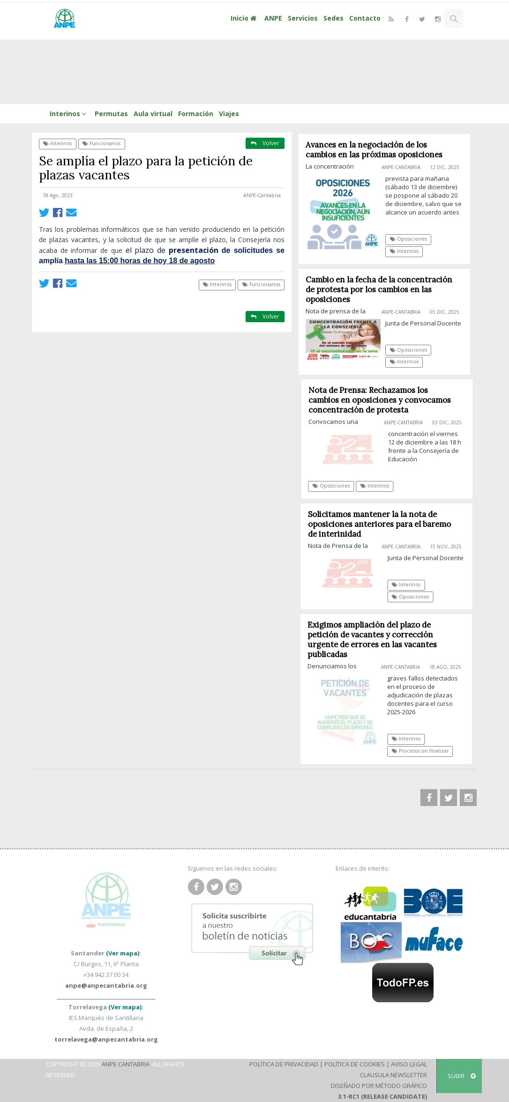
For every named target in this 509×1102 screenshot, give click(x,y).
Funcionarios (101, 143)
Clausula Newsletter (393, 1075)
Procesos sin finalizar (422, 750)
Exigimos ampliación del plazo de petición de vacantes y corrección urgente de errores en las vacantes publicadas (375, 639)
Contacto (365, 18)
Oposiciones (408, 239)
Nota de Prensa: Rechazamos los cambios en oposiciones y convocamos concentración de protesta (382, 400)
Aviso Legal (409, 1064)
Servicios (303, 18)
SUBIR (462, 1076)
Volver (265, 143)
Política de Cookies (354, 1064)
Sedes (333, 18)
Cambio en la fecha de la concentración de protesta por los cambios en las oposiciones (379, 289)
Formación (195, 113)
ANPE (273, 18)
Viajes (229, 113)
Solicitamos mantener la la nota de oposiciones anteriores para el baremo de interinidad (382, 524)
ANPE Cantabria (126, 1064)
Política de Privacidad (283, 1064)
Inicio (245, 18)
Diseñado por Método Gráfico (379, 1085)
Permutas (111, 113)
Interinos (69, 113)
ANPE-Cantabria (262, 195)
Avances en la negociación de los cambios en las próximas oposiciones (374, 150)
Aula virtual (153, 113)
